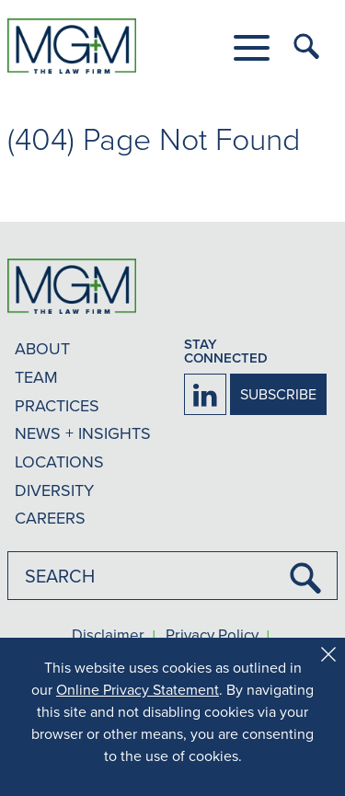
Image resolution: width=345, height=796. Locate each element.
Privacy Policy (212, 636)
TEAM (36, 376)
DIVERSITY (54, 490)
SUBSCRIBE (278, 394)
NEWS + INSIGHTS (83, 432)
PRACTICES (57, 405)
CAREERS (50, 517)
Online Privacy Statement (137, 689)
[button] (252, 48)
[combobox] (172, 575)
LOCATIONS (59, 461)
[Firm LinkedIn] (205, 394)
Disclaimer (108, 636)
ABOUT (42, 348)
